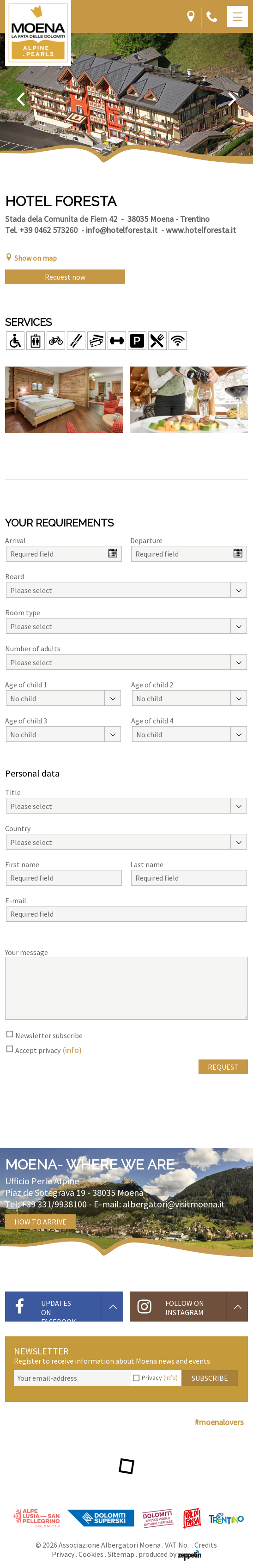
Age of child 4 (152, 720)
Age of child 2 (152, 684)
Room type (22, 612)
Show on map (31, 258)
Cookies (90, 1554)
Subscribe (210, 1378)
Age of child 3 (26, 720)
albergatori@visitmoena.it (174, 1204)
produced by (170, 1554)
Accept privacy (37, 1050)
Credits (205, 1544)
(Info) (170, 1377)
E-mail (15, 900)
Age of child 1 (26, 684)
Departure (146, 540)
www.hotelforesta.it (201, 230)
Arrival (15, 540)
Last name (146, 864)
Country (17, 828)
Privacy (160, 1377)
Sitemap (121, 1554)
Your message (26, 952)
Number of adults (32, 648)
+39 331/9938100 (54, 1204)
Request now (65, 277)
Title (13, 792)
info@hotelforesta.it (121, 230)
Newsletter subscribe (49, 1035)
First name (22, 864)
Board (14, 576)
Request (223, 1066)
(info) (72, 1050)
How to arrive (40, 1221)
